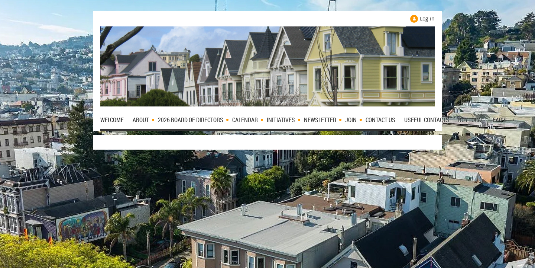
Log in (427, 18)
